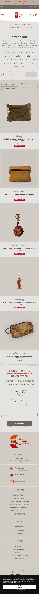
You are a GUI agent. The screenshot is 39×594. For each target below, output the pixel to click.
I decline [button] (19, 587)
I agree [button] (19, 585)
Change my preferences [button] (19, 590)
